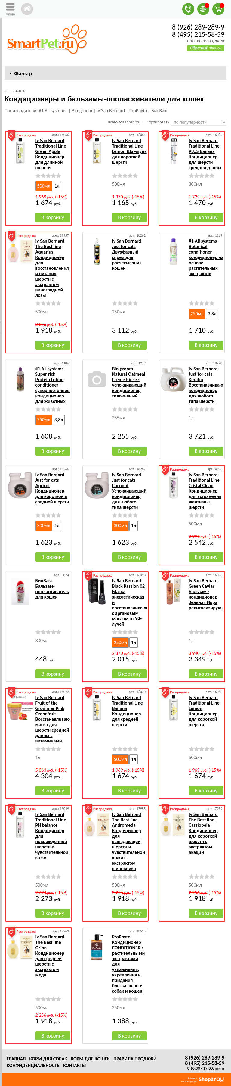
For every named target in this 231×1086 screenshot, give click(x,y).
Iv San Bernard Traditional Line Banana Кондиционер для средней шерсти (127, 711)
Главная (16, 1059)
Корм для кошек (90, 1059)
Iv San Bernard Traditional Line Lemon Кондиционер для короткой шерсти (204, 711)
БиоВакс (160, 111)
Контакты (74, 1065)
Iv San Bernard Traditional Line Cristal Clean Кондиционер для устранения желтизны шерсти (205, 491)
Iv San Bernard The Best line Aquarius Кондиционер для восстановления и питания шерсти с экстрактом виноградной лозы (52, 268)
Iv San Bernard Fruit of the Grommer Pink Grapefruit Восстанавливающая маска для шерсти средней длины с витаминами (57, 719)
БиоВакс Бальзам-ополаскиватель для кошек (52, 589)
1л (56, 186)
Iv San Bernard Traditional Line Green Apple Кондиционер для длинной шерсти (50, 154)
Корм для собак (48, 1059)
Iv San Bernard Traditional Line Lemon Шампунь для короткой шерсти (129, 151)
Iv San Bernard (111, 111)
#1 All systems (53, 111)
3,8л (212, 313)
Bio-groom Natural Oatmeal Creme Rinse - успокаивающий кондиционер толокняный (129, 382)
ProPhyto (138, 111)
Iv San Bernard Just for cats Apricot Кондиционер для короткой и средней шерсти (52, 488)
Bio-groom (82, 111)
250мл (197, 313)
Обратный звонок (206, 48)
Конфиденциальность (33, 1065)
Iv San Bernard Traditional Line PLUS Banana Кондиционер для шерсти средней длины (205, 154)
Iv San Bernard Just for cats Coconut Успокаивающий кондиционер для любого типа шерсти (129, 491)
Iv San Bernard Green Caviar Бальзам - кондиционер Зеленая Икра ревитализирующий (210, 594)
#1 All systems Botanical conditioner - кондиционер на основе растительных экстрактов (206, 257)
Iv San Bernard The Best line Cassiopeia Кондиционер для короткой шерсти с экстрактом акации (203, 833)
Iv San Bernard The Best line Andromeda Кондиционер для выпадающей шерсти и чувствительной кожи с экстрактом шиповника (128, 841)
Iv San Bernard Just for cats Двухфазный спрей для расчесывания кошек (127, 254)
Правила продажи (134, 1059)
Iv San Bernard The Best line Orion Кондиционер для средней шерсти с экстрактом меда (49, 956)
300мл (43, 525)
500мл (43, 186)
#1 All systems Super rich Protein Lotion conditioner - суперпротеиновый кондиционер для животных (55, 385)
